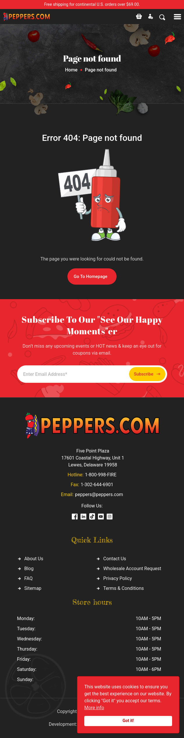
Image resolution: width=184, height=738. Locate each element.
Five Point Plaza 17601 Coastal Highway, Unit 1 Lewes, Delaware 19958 (92, 458)
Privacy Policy (117, 578)
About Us (33, 558)
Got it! (128, 720)
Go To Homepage (91, 276)
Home (71, 70)
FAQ (28, 578)
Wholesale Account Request (132, 568)
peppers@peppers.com (99, 494)
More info (94, 707)
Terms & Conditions (123, 588)
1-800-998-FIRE (100, 474)
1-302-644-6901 (97, 484)
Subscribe (147, 374)
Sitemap (33, 588)
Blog (29, 568)
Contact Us (114, 558)
